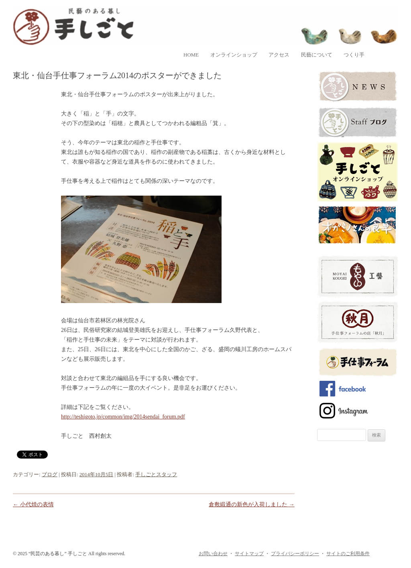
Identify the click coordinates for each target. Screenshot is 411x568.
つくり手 (354, 55)
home (191, 55)
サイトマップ (249, 553)
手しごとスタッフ (156, 474)
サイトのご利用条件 (348, 553)
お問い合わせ (213, 553)
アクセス (279, 55)
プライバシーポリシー (295, 553)
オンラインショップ (233, 55)
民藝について (316, 55)
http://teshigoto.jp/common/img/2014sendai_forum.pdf (123, 417)
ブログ (49, 474)
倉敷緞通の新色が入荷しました (252, 504)
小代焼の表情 (33, 504)
